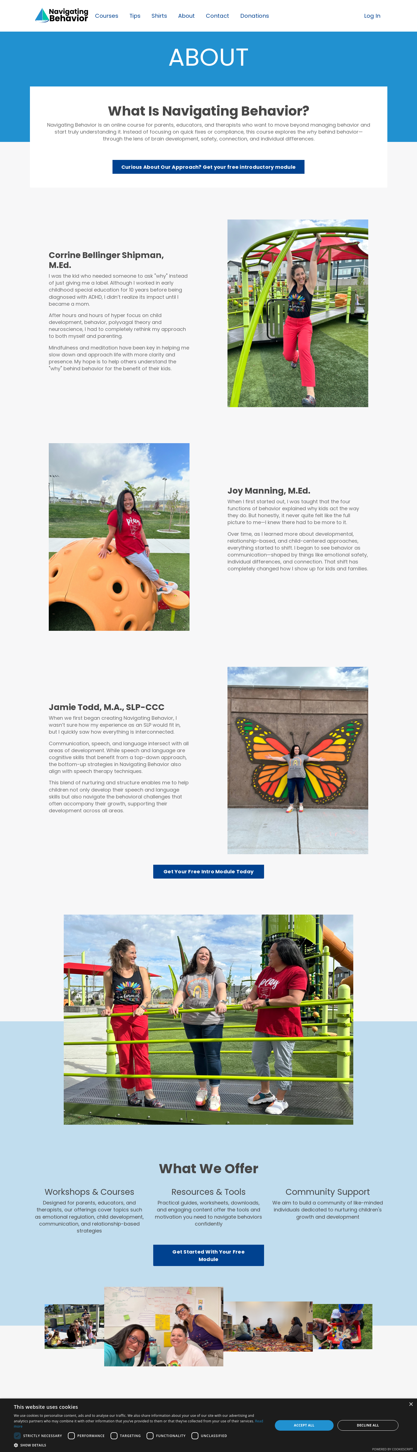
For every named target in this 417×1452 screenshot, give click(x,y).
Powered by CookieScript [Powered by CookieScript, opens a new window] (392, 1449)
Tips (134, 16)
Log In (372, 16)
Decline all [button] (368, 1425)
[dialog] (208, 1425)
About (186, 16)
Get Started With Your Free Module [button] (208, 1255)
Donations (254, 16)
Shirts (159, 16)
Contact (217, 16)
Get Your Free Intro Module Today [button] (208, 871)
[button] (139, 1445)
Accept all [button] (304, 1425)
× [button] (411, 1404)
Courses (106, 16)
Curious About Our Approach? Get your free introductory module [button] (208, 167)
